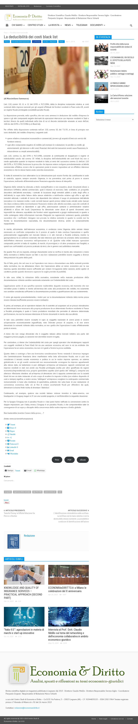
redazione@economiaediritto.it (26, 708)
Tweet (17, 470)
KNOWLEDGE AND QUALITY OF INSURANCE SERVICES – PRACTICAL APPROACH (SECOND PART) (23, 592)
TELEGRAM (81, 25)
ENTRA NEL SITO (23, 6)
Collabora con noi (117, 719)
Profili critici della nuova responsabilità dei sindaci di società (121, 47)
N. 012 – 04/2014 (50, 42)
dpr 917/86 (37, 492)
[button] (131, 25)
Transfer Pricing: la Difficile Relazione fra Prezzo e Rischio (19, 514)
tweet (6, 500)
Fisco (6, 33)
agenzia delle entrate (22, 492)
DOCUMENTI (97, 26)
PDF (70, 459)
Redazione (38, 6)
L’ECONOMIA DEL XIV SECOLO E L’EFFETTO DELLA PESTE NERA (122, 60)
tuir (60, 492)
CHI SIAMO (17, 26)
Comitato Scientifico (53, 6)
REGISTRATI (9, 6)
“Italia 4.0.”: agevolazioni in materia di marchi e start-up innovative (24, 631)
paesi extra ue (50, 492)
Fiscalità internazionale (19, 33)
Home (94, 719)
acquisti (8, 492)
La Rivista (36, 42)
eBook (83, 459)
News (62, 42)
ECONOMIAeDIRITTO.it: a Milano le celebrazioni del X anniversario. (67, 589)
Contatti (130, 719)
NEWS (68, 26)
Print (57, 459)
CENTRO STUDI (35, 26)
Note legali (103, 719)
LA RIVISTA (54, 26)
